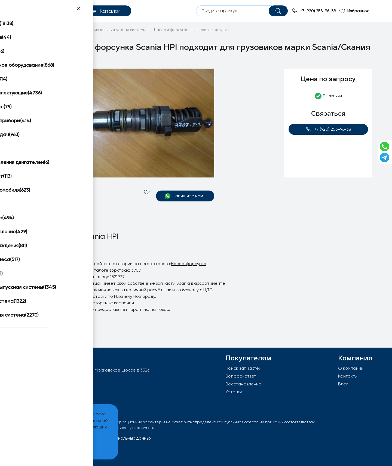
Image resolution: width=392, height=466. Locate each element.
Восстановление (243, 384)
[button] (40, 75)
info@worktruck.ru (45, 378)
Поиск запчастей (243, 368)
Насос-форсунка (188, 263)
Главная (27, 29)
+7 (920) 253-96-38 (328, 129)
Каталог (234, 391)
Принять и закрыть (41, 447)
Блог (343, 384)
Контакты (347, 376)
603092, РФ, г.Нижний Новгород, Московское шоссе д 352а (89, 370)
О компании (350, 368)
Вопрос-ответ (240, 376)
